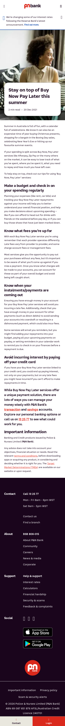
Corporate (29, 564)
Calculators (30, 588)
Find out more (31, 24)
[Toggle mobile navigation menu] (4, 6)
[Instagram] (34, 618)
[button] (61, 17)
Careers (28, 552)
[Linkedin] (29, 618)
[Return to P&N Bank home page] (32, 6)
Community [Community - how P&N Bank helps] (30, 546)
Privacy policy (48, 690)
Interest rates (31, 582)
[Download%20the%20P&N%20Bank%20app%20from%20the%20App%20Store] (42, 632)
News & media (32, 558)
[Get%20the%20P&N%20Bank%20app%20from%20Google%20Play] (42, 643)
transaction (12, 409)
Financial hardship (34, 594)
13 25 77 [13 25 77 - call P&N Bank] (24, 419)
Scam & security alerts (32, 697)
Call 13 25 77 (31, 494)
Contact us (30, 516)
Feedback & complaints (38, 606)
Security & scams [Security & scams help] (34, 600)
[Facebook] (24, 618)
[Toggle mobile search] (61, 6)
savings (32, 409)
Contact (16, 722)
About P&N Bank (33, 540)
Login (49, 722)
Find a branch (31, 522)
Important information (22, 690)
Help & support (32, 576)
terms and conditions (25, 455)
